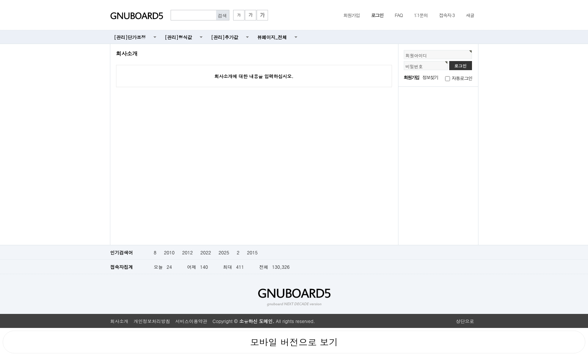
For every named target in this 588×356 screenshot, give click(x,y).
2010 (169, 252)
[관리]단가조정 (130, 37)
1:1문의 (421, 15)
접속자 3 (447, 15)
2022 (205, 252)
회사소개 (119, 321)
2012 (187, 252)
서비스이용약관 (191, 321)
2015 (252, 252)
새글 (470, 15)
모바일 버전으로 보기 (294, 342)
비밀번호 (414, 66)
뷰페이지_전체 (272, 37)
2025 (223, 252)
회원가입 (351, 15)
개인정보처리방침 (152, 321)
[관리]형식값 (178, 37)
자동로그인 (462, 78)
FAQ (399, 15)
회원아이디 (416, 55)
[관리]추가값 (224, 37)
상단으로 (465, 321)
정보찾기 (430, 77)
